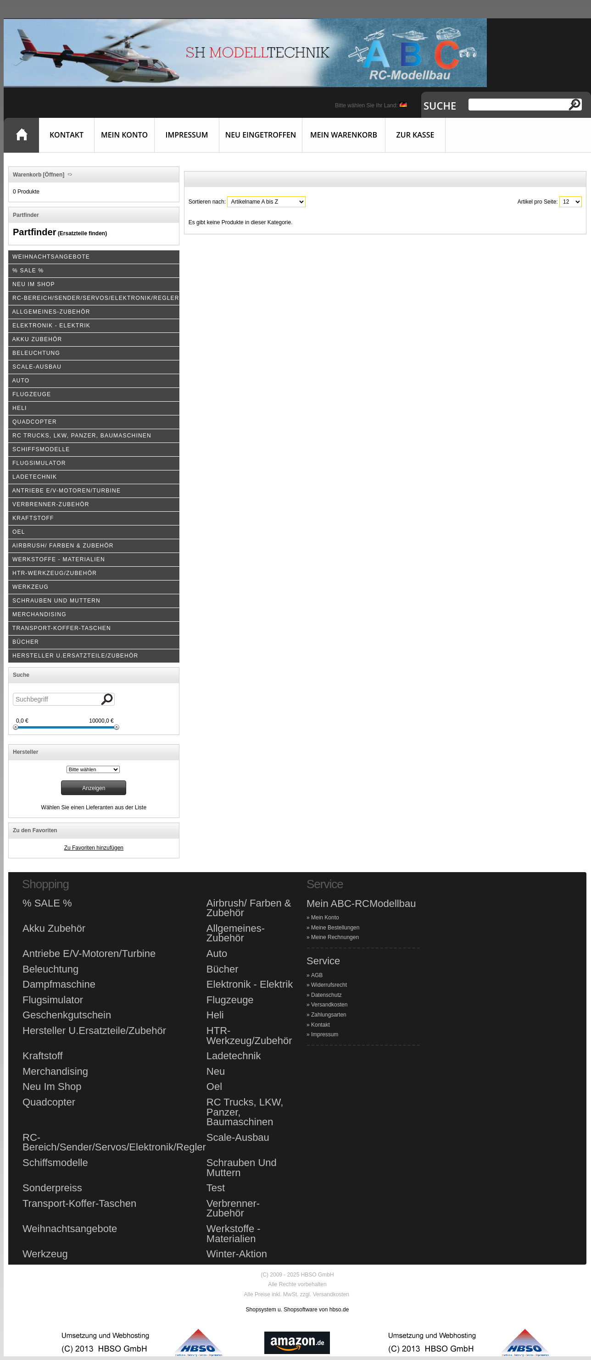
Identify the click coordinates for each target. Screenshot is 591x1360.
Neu (215, 1072)
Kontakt (67, 135)
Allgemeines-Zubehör (235, 933)
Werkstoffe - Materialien (233, 1234)
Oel (214, 1087)
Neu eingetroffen (260, 135)
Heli (215, 1015)
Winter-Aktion (236, 1254)
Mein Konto (124, 135)
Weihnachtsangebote (69, 1229)
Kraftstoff (42, 1056)
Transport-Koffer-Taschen (79, 1204)
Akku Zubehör (53, 928)
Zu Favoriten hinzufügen (93, 848)
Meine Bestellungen (335, 927)
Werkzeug (45, 1254)
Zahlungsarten (328, 1015)
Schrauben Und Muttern (241, 1168)
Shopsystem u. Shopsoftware (282, 1309)
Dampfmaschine (58, 984)
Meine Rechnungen (335, 937)
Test (215, 1188)
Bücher (222, 969)
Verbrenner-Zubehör (233, 1208)
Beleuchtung (50, 969)
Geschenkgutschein (66, 1015)
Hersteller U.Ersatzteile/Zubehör (94, 1031)
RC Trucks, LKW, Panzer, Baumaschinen (244, 1112)
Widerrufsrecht (329, 985)
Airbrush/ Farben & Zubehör (248, 908)
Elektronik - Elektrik (249, 984)
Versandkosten (329, 1004)
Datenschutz (326, 995)
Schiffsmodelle (55, 1163)
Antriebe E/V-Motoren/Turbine (89, 954)
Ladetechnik (233, 1056)
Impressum (187, 135)
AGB (317, 975)
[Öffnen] (52, 174)
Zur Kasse (415, 135)
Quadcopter (48, 1102)
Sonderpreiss (52, 1188)
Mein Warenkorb (343, 135)
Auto (216, 954)
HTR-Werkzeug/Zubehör (249, 1035)
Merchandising (55, 1072)
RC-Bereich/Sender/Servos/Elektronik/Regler (114, 1142)
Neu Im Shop (51, 1087)
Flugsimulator (52, 1000)
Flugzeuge (230, 1000)
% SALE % (47, 903)
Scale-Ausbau (237, 1138)
